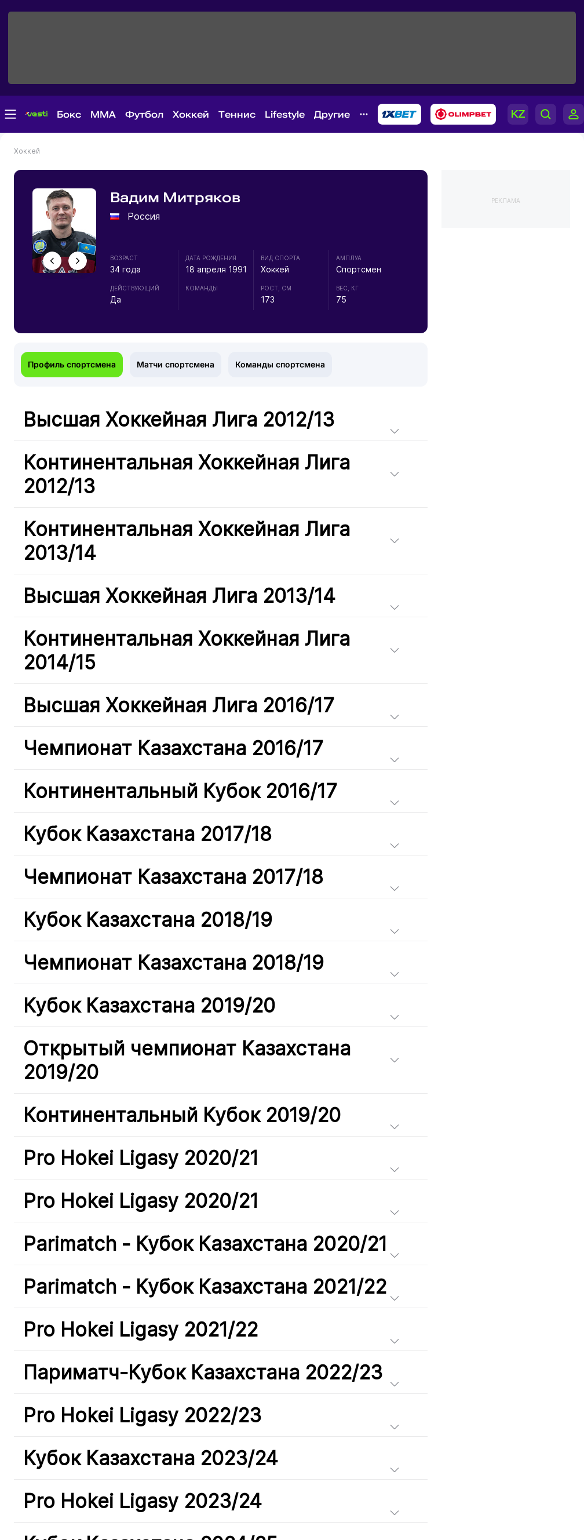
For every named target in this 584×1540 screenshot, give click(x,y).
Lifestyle (285, 114)
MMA (103, 114)
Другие (332, 114)
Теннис (237, 114)
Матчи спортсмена (175, 364)
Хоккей (191, 114)
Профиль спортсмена (72, 364)
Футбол (144, 114)
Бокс (69, 114)
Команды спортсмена (280, 364)
